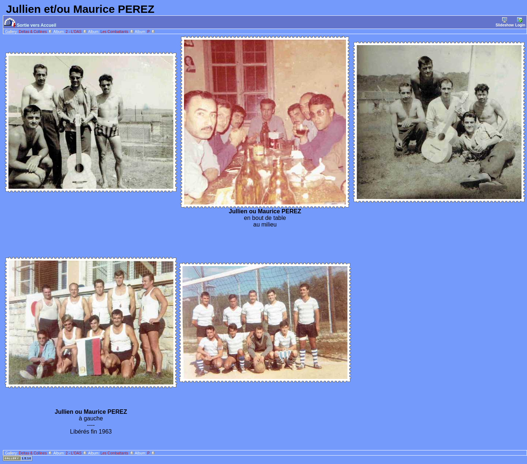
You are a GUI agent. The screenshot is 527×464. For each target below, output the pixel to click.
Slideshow (504, 22)
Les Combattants (117, 32)
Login (520, 22)
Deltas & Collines (35, 32)
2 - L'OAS (76, 32)
